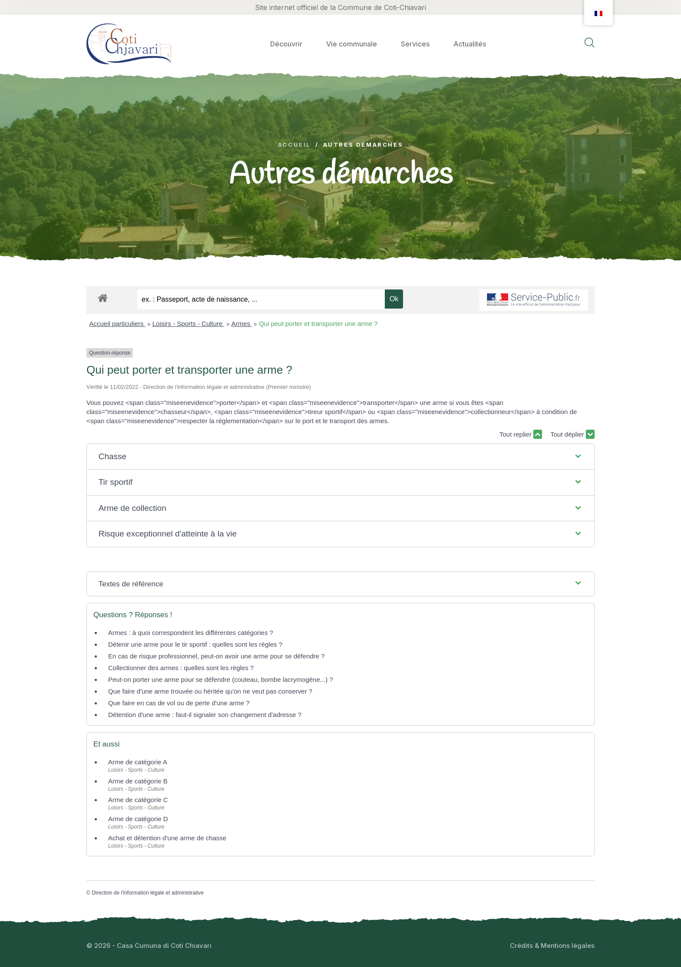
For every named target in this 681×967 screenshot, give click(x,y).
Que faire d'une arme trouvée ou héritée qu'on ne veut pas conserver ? (210, 691)
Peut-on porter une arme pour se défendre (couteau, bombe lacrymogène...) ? (220, 679)
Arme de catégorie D (138, 818)
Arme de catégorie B (138, 781)
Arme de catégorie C (138, 799)
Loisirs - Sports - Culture (188, 323)
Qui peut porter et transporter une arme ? (318, 323)
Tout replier (520, 434)
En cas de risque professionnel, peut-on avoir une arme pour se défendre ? (216, 656)
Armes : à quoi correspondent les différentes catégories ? (190, 632)
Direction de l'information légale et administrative (148, 893)
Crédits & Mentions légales (552, 945)
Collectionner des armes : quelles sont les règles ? (181, 667)
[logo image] (129, 43)
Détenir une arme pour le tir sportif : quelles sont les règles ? (195, 644)
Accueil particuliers (117, 323)
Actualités (469, 43)
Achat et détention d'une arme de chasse (167, 838)
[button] (340, 457)
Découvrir (286, 43)
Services (415, 43)
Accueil (294, 145)
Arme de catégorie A (137, 762)
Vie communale (351, 43)
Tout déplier (572, 434)
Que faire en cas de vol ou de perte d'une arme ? (179, 703)
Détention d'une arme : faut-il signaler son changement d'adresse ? (204, 714)
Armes (241, 323)
